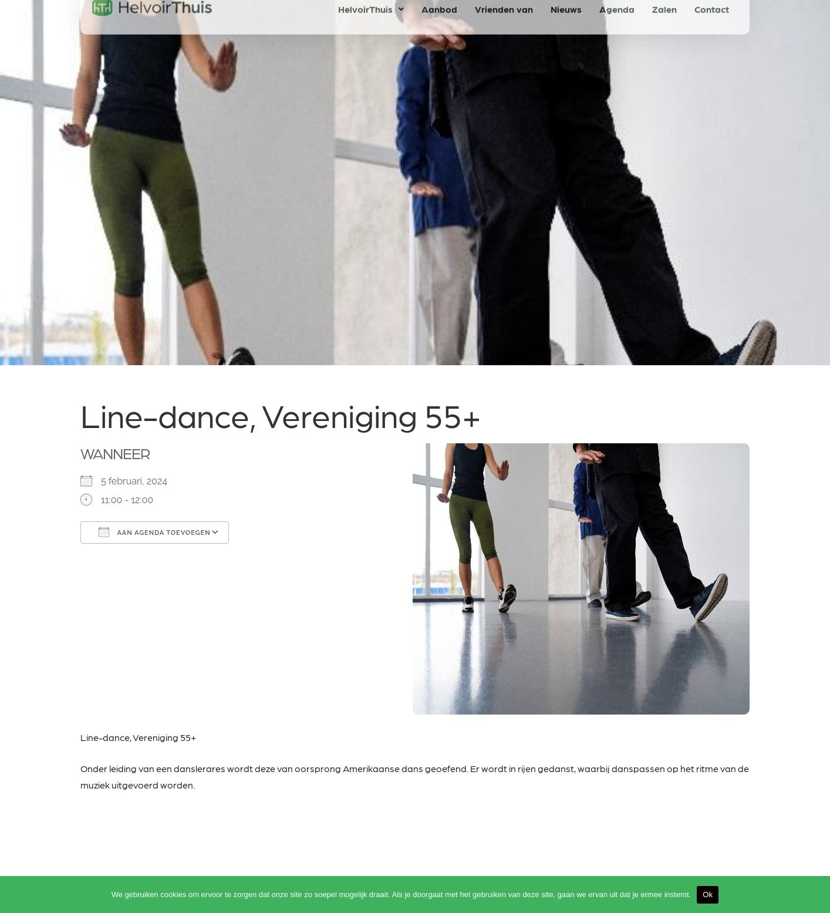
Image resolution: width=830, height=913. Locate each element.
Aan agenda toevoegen (155, 532)
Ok (708, 894)
